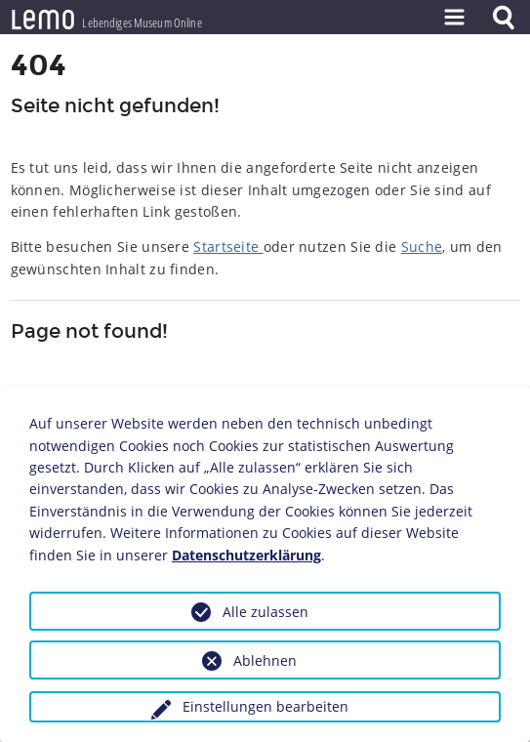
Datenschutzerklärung (246, 555)
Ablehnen (265, 660)
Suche (422, 246)
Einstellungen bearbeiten (265, 706)
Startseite (228, 246)
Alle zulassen (265, 611)
